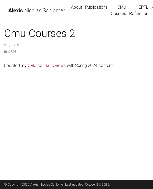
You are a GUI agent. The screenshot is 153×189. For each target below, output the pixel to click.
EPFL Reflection (138, 10)
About (76, 7)
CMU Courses (118, 10)
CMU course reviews (47, 65)
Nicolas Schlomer (36, 10)
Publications (96, 7)
